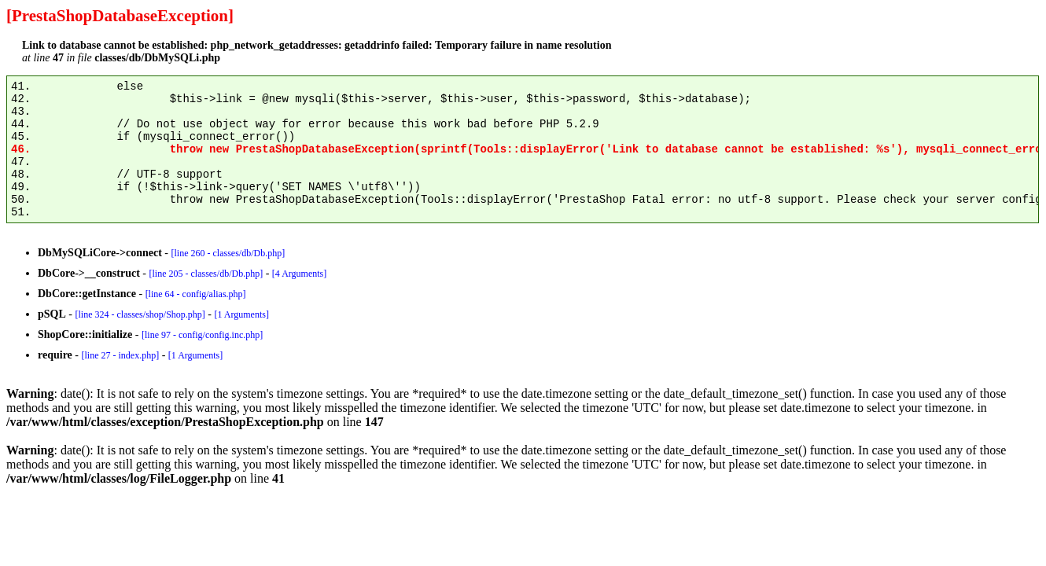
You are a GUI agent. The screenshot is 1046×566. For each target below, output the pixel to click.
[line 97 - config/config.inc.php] (202, 334)
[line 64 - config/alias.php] (195, 294)
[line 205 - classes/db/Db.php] (206, 273)
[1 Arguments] (241, 314)
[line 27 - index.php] (120, 355)
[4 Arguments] (299, 273)
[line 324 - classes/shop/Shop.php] (139, 314)
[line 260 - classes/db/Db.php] (228, 253)
